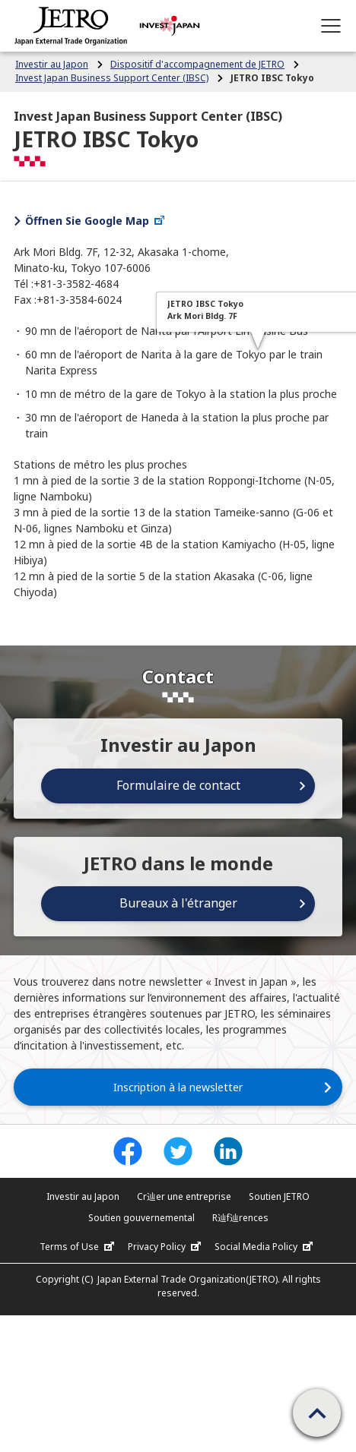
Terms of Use (79, 1247)
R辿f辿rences (240, 1217)
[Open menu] (330, 25)
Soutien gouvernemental (141, 1217)
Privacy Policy (166, 1247)
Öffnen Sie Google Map (95, 220)
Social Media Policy (265, 1247)
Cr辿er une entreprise (184, 1196)
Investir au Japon (82, 1196)
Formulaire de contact (178, 785)
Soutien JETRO (279, 1196)
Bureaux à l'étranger (178, 903)
